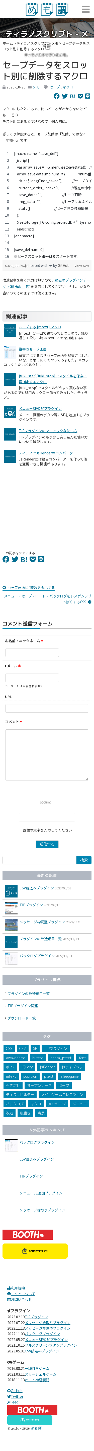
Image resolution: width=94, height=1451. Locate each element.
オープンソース (39, 1095)
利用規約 (16, 1298)
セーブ (55, 86)
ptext (49, 1086)
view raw (81, 265)
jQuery (27, 1077)
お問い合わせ (19, 1309)
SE (35, 1058)
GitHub (63, 265)
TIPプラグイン (31, 914)
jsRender (47, 1077)
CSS (9, 1058)
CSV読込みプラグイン (37, 898)
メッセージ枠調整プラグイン (42, 931)
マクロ (67, 86)
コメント (12, 721)
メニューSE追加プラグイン (40, 408)
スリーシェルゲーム (40, 1384)
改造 (9, 1123)
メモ (36, 86)
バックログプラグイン (37, 965)
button (38, 1068)
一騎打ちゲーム (37, 1378)
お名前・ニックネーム (22, 640)
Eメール (11, 665)
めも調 (36, 1438)
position (30, 1086)
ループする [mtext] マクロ (40, 326)
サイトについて (21, 1303)
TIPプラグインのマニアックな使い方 (48, 430)
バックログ (15, 1114)
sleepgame (70, 1086)
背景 (41, 1123)
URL (8, 696)
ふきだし (13, 1095)
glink (10, 1077)
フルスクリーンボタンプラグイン (51, 1355)
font (82, 1068)
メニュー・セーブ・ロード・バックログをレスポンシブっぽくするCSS (47, 598)
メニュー (80, 1114)
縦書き (25, 1123)
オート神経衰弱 (37, 1389)
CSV (22, 1058)
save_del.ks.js (16, 265)
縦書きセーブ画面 (33, 349)
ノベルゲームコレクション (62, 1104)
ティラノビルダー (20, 1104)
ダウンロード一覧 (22, 1028)
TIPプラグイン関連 (23, 1015)
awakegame (15, 1068)
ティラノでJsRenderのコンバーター (47, 452)
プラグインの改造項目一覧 (41, 948)
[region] (47, 205)
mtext (11, 1086)
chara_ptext (61, 1068)
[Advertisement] (47, 505)
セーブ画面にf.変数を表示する (31, 587)
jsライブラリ (72, 1077)
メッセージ (57, 1114)
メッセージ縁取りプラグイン (42, 1220)
